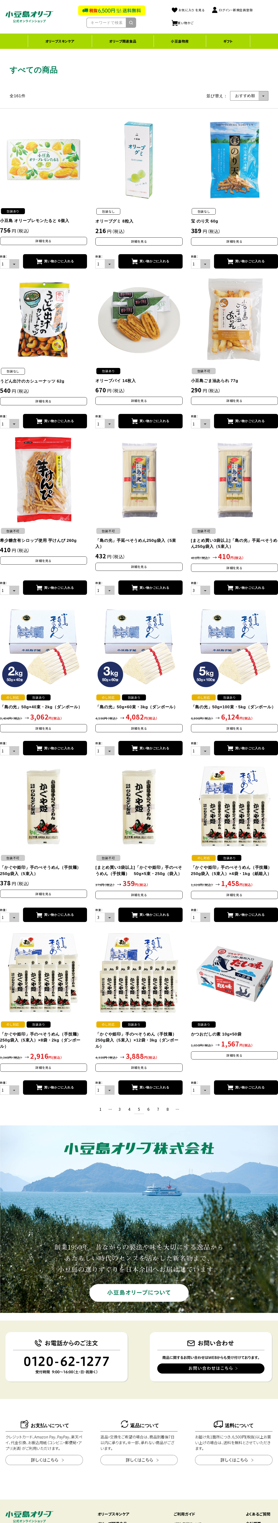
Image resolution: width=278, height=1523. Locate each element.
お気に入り (188, 10)
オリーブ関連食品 (122, 41)
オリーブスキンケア (59, 41)
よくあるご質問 (258, 1514)
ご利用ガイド (184, 1514)
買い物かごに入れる (59, 261)
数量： (3, 256)
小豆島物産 (180, 41)
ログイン (232, 10)
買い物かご (183, 23)
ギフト (228, 41)
